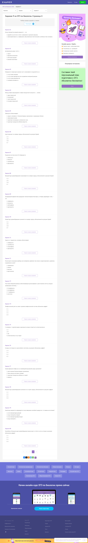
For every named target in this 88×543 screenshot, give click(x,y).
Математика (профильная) (25, 467)
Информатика (52, 471)
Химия (18, 471)
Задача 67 (8, 152)
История (77, 467)
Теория (46, 523)
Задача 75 (8, 324)
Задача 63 (8, 69)
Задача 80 (8, 428)
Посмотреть (30, 24)
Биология (10, 471)
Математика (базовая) (42, 467)
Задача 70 (8, 217)
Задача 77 (8, 366)
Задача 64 (8, 90)
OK (84, 540)
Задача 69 (8, 194)
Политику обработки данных (61, 540)
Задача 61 (8, 30)
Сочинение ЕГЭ (68, 526)
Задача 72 (8, 258)
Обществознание (57, 467)
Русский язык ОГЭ (74, 471)
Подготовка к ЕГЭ (48, 520)
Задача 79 (8, 408)
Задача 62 (8, 48)
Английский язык (29, 471)
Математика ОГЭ (30, 476)
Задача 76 (8, 345)
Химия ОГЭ (57, 476)
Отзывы (66, 529)
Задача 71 (8, 237)
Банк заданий (67, 520)
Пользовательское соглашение (73, 540)
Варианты (47, 532)
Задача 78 (8, 387)
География (62, 471)
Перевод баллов (68, 523)
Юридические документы (10, 526)
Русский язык (11, 467)
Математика (27, 525)
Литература (41, 471)
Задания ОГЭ (47, 526)
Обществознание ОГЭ (45, 476)
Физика (68, 467)
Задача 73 (8, 281)
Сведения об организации (10, 529)
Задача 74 (8, 304)
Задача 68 (8, 173)
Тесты (46, 529)
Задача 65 (8, 111)
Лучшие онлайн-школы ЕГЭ (70, 532)
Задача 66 (8, 132)
